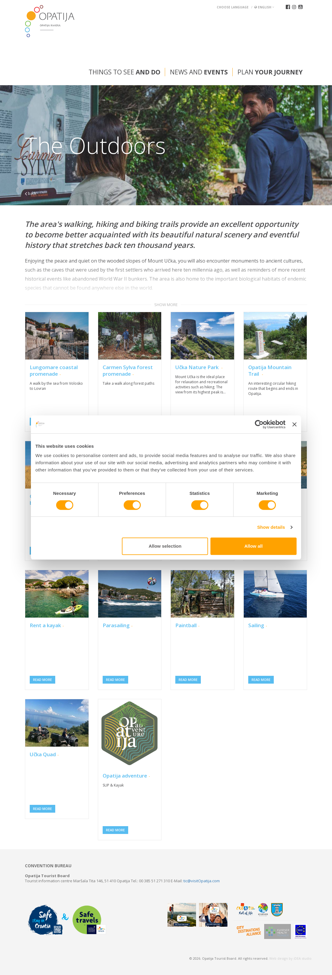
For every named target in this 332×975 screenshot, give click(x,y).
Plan (270, 72)
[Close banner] (294, 424)
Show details (271, 527)
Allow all (253, 546)
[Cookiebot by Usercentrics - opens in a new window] (259, 424)
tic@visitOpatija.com (201, 880)
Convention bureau (48, 865)
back (30, 193)
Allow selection (165, 546)
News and (199, 72)
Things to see (124, 72)
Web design (278, 958)
